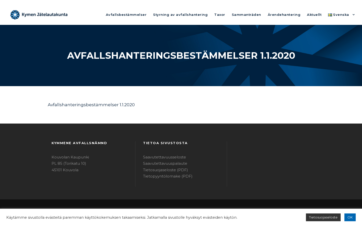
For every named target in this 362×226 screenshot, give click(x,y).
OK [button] (350, 217)
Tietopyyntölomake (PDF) (164, 176)
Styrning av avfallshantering (198, 14)
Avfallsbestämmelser (150, 14)
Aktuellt (317, 14)
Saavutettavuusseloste (162, 157)
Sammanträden (256, 14)
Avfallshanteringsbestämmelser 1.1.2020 (86, 104)
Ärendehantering (290, 14)
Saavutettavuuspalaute (162, 163)
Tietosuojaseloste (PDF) (163, 170)
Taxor (233, 14)
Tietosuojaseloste (325, 217)
